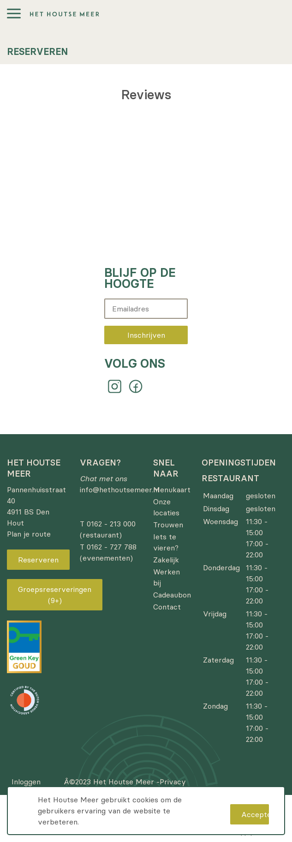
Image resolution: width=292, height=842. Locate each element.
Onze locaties (166, 507)
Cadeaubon (172, 594)
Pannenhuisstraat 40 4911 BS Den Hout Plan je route (36, 511)
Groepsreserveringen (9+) (54, 595)
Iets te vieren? (166, 542)
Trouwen (168, 524)
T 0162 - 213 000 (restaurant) (108, 529)
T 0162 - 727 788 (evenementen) (108, 552)
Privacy (173, 781)
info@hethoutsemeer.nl (119, 489)
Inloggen (26, 781)
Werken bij (166, 577)
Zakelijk (166, 559)
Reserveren (38, 559)
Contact (167, 606)
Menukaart (172, 489)
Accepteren (255, 814)
